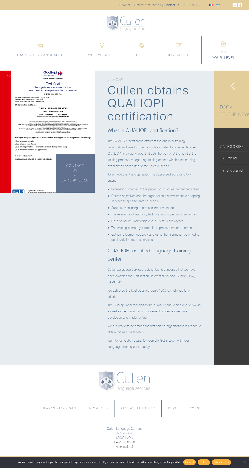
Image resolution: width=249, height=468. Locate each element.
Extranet (124, 5)
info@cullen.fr (124, 447)
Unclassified (234, 170)
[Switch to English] (218, 5)
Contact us (171, 5)
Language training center (124, 347)
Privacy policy (221, 462)
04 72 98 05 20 (192, 5)
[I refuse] (244, 462)
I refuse (203, 462)
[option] (47, 132)
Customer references (147, 5)
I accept (189, 462)
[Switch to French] (211, 5)
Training (21, 75)
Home (10, 75)
